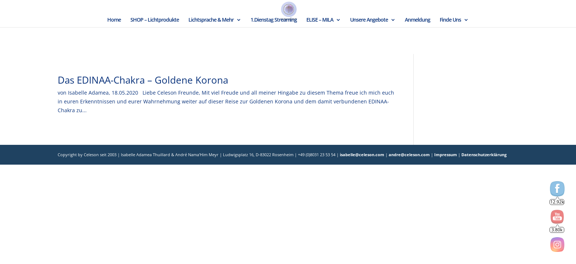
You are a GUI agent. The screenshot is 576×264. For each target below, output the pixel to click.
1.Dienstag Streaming (274, 20)
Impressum (446, 154)
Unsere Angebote (369, 20)
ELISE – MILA (319, 20)
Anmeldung (417, 20)
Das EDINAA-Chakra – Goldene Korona (143, 80)
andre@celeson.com (409, 154)
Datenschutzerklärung (483, 154)
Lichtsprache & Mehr (211, 20)
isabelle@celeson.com (362, 154)
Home (114, 20)
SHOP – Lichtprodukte (154, 20)
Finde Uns (450, 20)
